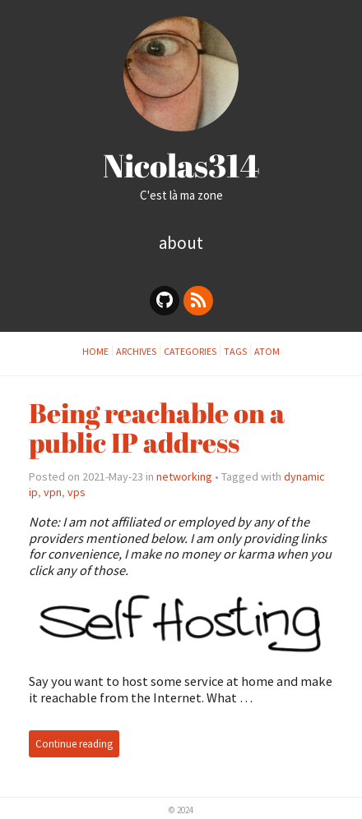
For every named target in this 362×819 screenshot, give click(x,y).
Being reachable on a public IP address (157, 427)
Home (95, 351)
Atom (267, 351)
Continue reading (74, 744)
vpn (53, 492)
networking (184, 476)
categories (190, 351)
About (181, 243)
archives (136, 351)
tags (235, 351)
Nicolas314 (181, 165)
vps (76, 492)
